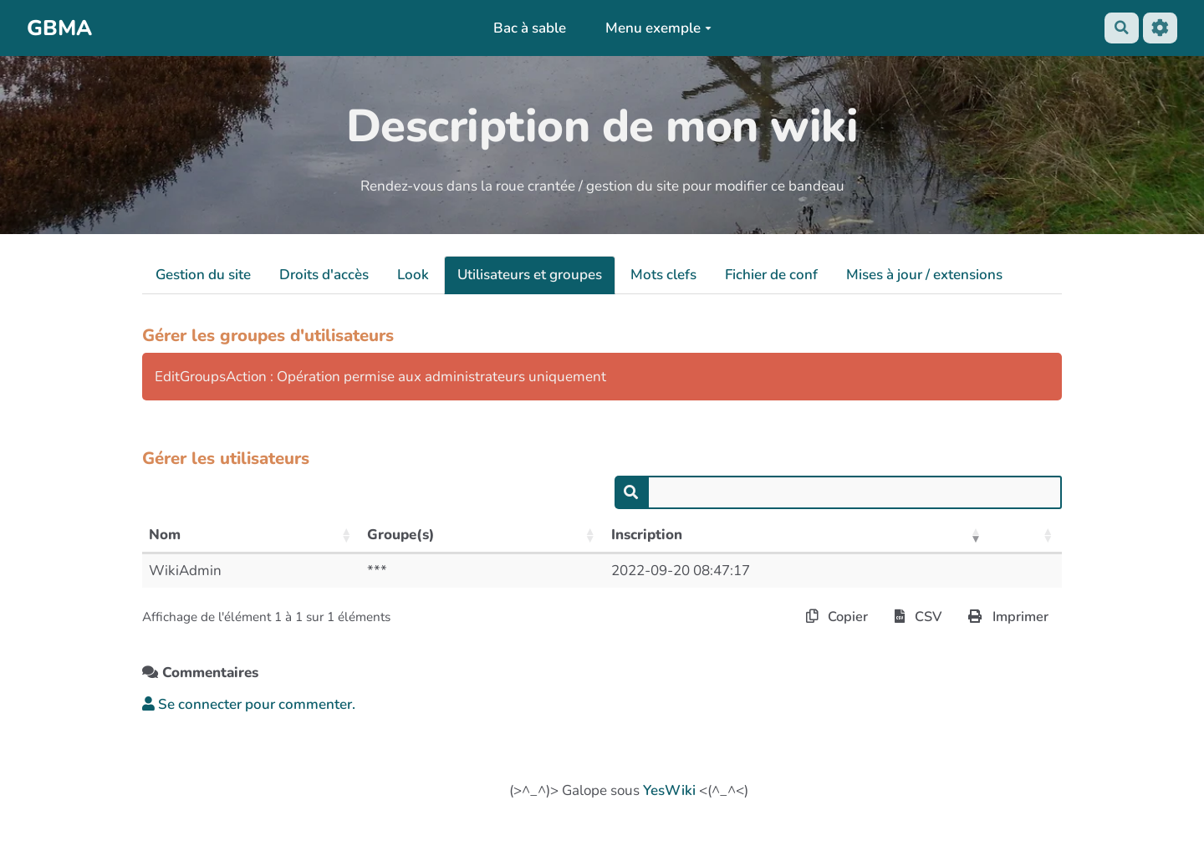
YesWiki (669, 792)
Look (413, 274)
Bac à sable (528, 28)
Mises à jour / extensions (924, 274)
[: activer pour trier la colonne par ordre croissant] (1026, 535)
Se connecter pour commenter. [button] (248, 705)
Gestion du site (203, 274)
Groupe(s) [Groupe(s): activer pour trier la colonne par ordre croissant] (401, 534)
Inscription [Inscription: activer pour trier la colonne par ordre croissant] (646, 534)
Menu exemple (658, 28)
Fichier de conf (771, 274)
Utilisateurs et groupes (529, 274)
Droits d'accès (324, 274)
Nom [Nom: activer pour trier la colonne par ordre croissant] (165, 534)
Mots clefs (663, 274)
